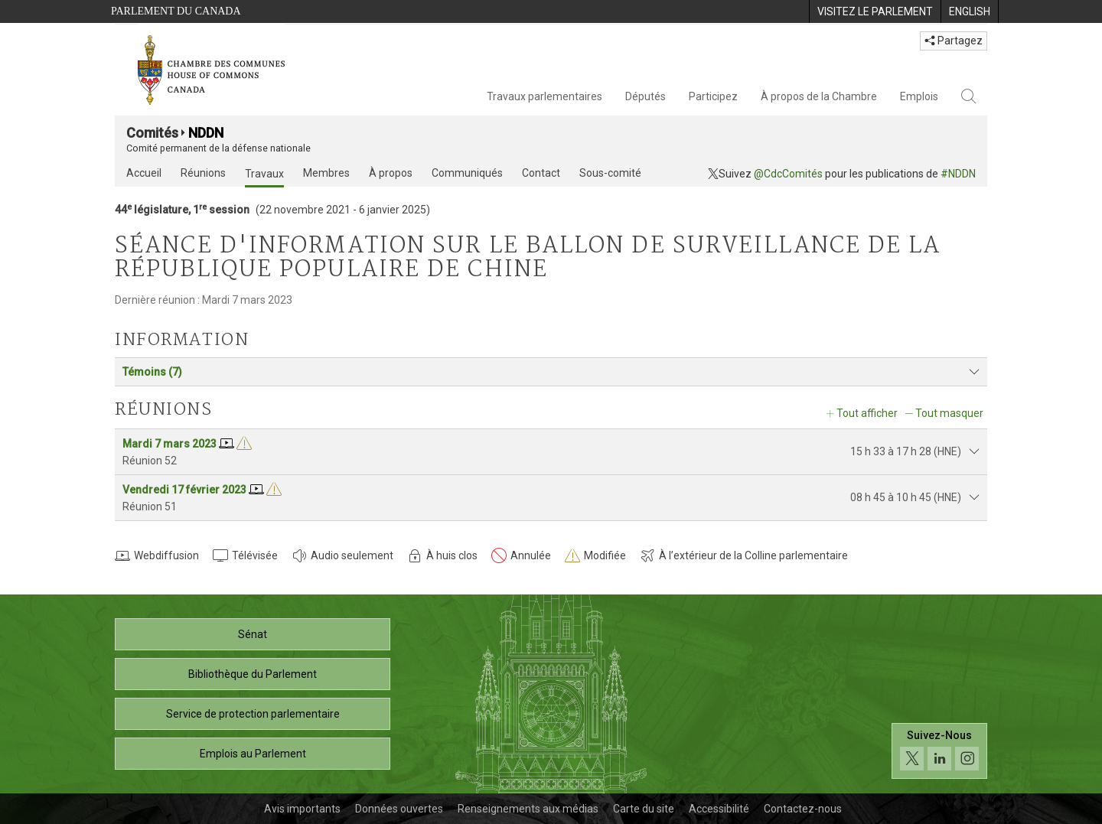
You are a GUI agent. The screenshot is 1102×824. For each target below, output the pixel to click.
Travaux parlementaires (544, 96)
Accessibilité (719, 809)
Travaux (264, 174)
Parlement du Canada (176, 11)
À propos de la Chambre (819, 96)
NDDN (205, 133)
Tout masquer (949, 413)
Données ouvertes (399, 809)
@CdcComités (788, 174)
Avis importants (302, 809)
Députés (645, 96)
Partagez (953, 40)
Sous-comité (610, 173)
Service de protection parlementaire (253, 714)
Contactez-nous (803, 809)
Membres (326, 173)
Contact (541, 173)
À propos (390, 173)
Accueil (143, 173)
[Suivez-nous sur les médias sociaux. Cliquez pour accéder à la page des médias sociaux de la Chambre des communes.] (939, 751)
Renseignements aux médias (528, 809)
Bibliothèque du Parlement (252, 674)
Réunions (203, 173)
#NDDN (958, 174)
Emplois (919, 96)
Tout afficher (867, 413)
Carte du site (643, 809)
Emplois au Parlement (253, 753)
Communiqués (467, 173)
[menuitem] (875, 11)
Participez (713, 96)
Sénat (252, 634)
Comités (152, 133)
